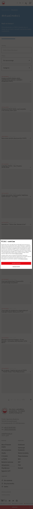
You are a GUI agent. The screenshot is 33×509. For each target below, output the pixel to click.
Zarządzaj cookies (16, 266)
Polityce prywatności (18, 253)
